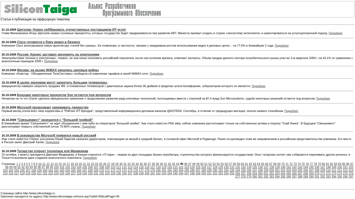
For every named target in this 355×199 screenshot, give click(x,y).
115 (141, 167)
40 (161, 163)
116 (146, 167)
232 (101, 173)
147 (322, 167)
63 (254, 163)
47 (189, 163)
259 (254, 173)
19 (76, 163)
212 (339, 170)
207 (311, 170)
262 (271, 173)
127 (209, 167)
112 (124, 167)
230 (90, 173)
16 (64, 163)
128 (215, 167)
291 (317, 176)
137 (265, 167)
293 (328, 176)
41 (165, 163)
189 (209, 170)
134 (249, 167)
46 (185, 163)
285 (283, 176)
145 (311, 167)
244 (169, 173)
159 (39, 170)
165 (73, 170)
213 (345, 170)
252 (215, 173)
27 (108, 163)
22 (88, 163)
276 (351, 173)
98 (47, 167)
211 (333, 170)
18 (72, 163)
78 (315, 163)
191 (220, 170)
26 (104, 163)
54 (218, 163)
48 (193, 163)
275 (345, 173)
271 (322, 173)
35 (141, 163)
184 (181, 170)
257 (243, 173)
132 (237, 167)
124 (192, 167)
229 (84, 173)
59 (238, 163)
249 (197, 173)
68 (274, 163)
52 (210, 163)
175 (130, 170)
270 (317, 173)
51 (206, 163)
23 (92, 163)
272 (328, 173)
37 (149, 163)
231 (96, 173)
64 (258, 163)
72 (291, 163)
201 (277, 170)
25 (100, 163)
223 (50, 173)
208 (317, 170)
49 (197, 163)
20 (80, 163)
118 (158, 167)
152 (351, 167)
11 (43, 163)
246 (181, 173)
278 (243, 176)
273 (333, 173)
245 (175, 173)
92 (23, 167)
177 (141, 170)
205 (300, 170)
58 (234, 163)
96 (39, 167)
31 (124, 163)
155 (16, 170)
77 (311, 163)
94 (31, 167)
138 (271, 167)
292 (322, 176)
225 (62, 173)
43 (173, 163)
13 (52, 163)
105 (84, 167)
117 (152, 167)
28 (112, 163)
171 (107, 170)
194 (237, 170)
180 (158, 170)
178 (146, 170)
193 (232, 170)
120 (169, 167)
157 (28, 170)
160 (45, 170)
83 (335, 163)
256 (237, 173)
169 (96, 170)
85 (343, 163)
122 (181, 167)
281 (260, 176)
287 (294, 176)
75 (303, 163)
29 (117, 163)
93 (27, 167)
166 (78, 170)
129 (220, 167)
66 (266, 163)
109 (107, 167)
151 (345, 167)
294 (333, 176)
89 (10, 167)
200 (271, 170)
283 (271, 176)
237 (130, 173)
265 (288, 173)
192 (226, 170)
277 (237, 176)
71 (287, 163)
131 (232, 167)
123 (186, 167)
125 (197, 167)
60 (242, 163)
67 (270, 163)
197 (254, 170)
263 (277, 173)
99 (51, 167)
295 (339, 176)
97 (43, 167)
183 (175, 170)
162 (56, 170)
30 (120, 163)
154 (10, 170)
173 (118, 170)
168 (90, 170)
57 (230, 163)
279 (249, 176)
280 (254, 176)
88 (6, 167)
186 (192, 170)
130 (226, 167)
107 (96, 167)
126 (203, 167)
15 (60, 163)
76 (307, 163)
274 (339, 173)
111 (118, 167)
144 (305, 167)
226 (67, 173)
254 (226, 173)
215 (5, 173)
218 (22, 173)
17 (68, 163)
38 (153, 163)
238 (135, 173)
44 (177, 163)
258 (249, 173)
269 (311, 173)
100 (56, 167)
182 (169, 170)
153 (5, 170)
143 (300, 167)
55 (222, 163)
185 (186, 170)
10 (40, 163)
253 (220, 173)
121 (175, 167)
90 (15, 167)
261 (265, 173)
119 (164, 167)
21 (84, 163)
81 (327, 163)
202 (283, 170)
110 (113, 167)
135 (254, 167)
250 (203, 173)
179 (152, 170)
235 (118, 173)
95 (35, 167)
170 (101, 170)
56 (226, 163)
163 (62, 170)
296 (345, 176)
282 (265, 176)
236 (124, 173)
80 (323, 163)
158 (33, 170)
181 (164, 170)
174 (124, 170)
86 (347, 163)
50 (201, 163)
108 (101, 167)
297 (351, 176)
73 (295, 163)
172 (113, 170)
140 (283, 167)
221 (39, 173)
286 (288, 176)
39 (157, 163)
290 (311, 176)
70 (282, 163)
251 (209, 173)
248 (192, 173)
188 (203, 170)
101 (62, 167)
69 (278, 163)
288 (300, 176)
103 (73, 167)
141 (288, 167)
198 (260, 170)
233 (107, 173)
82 (331, 163)
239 (141, 173)
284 (277, 176)
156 (22, 170)
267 (300, 173)
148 (328, 167)
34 (137, 163)
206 (305, 170)
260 (260, 173)
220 (33, 173)
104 (78, 167)
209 (322, 170)
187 (197, 170)
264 (283, 173)
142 (294, 167)
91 (19, 167)
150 (339, 167)
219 (28, 173)
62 (250, 163)
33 (133, 163)
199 (265, 170)
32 (129, 163)
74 (299, 163)
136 (260, 167)
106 (90, 167)
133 (243, 167)
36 (145, 163)
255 (232, 173)
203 (288, 170)
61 (246, 163)
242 (158, 173)
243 (164, 173)
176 (135, 170)
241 (152, 173)
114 (135, 167)
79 (319, 163)
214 (351, 170)
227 (73, 173)
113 (130, 167)
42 (169, 163)
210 (328, 170)
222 (45, 173)
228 (78, 173)
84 (339, 163)
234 (113, 173)
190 (215, 170)
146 (317, 167)
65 (262, 163)
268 (305, 173)
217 (16, 173)
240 (146, 173)
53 (214, 163)
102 (67, 167)
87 (351, 163)
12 (47, 163)
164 (67, 170)
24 (96, 163)
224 (56, 173)
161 (50, 170)
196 (249, 170)
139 (277, 167)
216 (10, 173)
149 (333, 167)
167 (84, 170)
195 (243, 170)
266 (294, 173)
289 (305, 176)
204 (294, 170)
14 (56, 163)
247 (186, 173)
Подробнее (336, 33)
